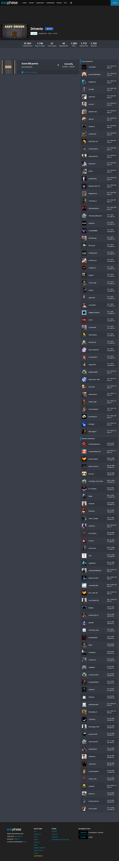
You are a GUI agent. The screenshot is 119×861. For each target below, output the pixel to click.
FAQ (35, 831)
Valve (24, 842)
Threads (54, 831)
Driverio (37, 28)
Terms (36, 853)
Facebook (55, 837)
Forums (31, 3)
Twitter (54, 834)
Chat (65, 3)
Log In (115, 3)
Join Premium (38, 856)
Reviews (59, 3)
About (36, 839)
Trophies (34, 33)
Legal (36, 845)
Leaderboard (50, 3)
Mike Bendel (18, 836)
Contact (37, 842)
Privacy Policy (38, 850)
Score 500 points (30, 63)
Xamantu (17, 839)
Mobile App (37, 834)
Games (24, 3)
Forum (55, 33)
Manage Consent (39, 848)
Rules (36, 837)
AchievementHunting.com (60, 839)
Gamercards (40, 3)
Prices (50, 33)
